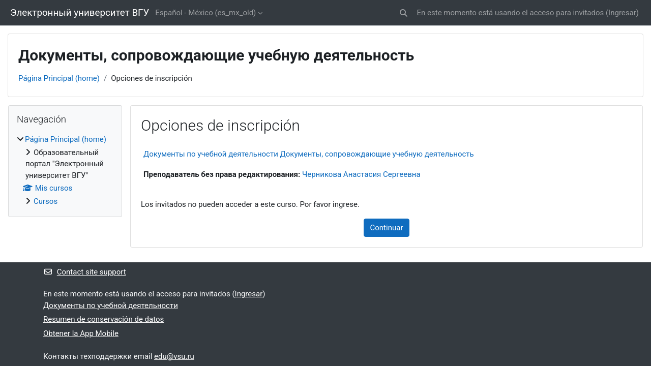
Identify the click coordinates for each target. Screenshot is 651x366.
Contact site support (84, 272)
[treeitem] (65, 170)
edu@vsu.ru (174, 356)
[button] (403, 13)
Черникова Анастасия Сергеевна (361, 174)
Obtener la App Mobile (81, 333)
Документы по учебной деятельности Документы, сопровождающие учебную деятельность (308, 154)
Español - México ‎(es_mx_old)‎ (205, 12)
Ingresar (622, 12)
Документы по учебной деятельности (110, 305)
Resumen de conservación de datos (103, 319)
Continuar (386, 227)
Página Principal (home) (59, 78)
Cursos (45, 201)
